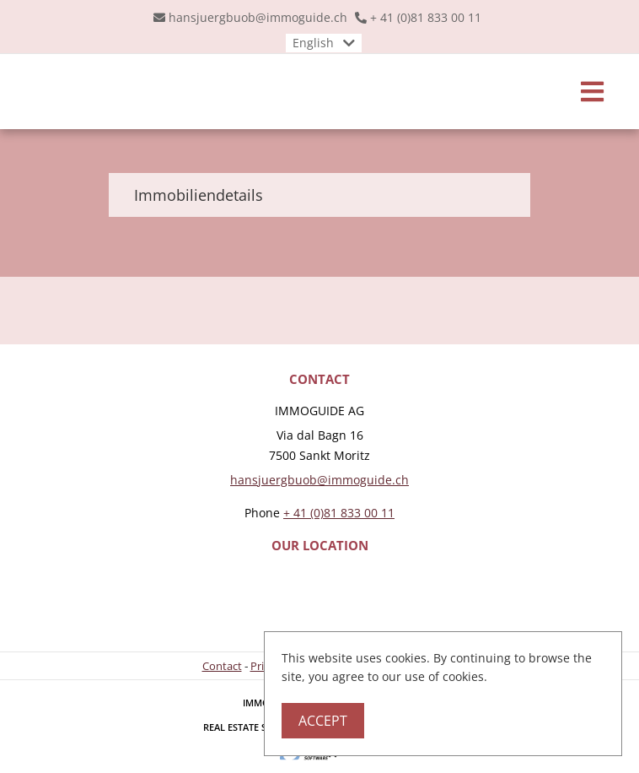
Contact (222, 665)
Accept (322, 720)
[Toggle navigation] (592, 91)
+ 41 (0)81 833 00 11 (425, 17)
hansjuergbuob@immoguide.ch (258, 17)
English (313, 43)
